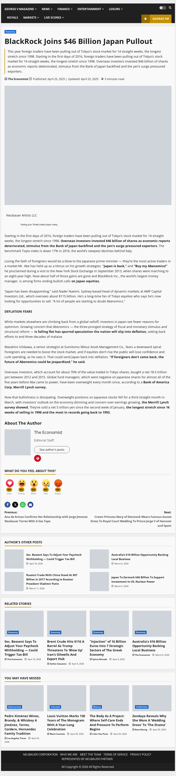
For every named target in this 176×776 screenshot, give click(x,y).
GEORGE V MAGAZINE (19, 9)
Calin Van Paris (100, 735)
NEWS (46, 9)
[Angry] (62, 486)
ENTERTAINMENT (89, 9)
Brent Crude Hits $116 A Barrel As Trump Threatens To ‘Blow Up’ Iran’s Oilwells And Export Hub (65, 652)
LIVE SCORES (52, 17)
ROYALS (12, 17)
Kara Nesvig (141, 731)
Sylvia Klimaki (99, 661)
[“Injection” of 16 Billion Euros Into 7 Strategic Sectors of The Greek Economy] (109, 625)
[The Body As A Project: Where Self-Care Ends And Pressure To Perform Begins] (109, 700)
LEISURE (114, 9)
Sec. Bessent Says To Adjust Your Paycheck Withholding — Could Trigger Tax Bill (14, 560)
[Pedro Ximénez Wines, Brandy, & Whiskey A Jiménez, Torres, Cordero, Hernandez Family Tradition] (24, 700)
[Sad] (49, 486)
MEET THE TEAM (90, 756)
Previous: (46, 518)
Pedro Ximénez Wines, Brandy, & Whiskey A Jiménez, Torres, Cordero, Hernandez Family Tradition (22, 726)
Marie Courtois (57, 735)
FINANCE (64, 9)
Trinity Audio (39, 224)
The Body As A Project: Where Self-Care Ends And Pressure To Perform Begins (109, 724)
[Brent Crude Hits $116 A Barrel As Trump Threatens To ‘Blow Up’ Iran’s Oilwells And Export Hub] (66, 625)
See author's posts (52, 450)
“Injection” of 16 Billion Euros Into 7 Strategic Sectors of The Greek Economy (108, 649)
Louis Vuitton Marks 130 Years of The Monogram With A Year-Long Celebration (66, 724)
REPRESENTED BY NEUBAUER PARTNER (87, 760)
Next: (129, 520)
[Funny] (23, 486)
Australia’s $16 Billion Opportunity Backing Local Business (99, 560)
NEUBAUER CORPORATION (40, 756)
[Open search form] (170, 7)
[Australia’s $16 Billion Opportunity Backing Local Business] (151, 625)
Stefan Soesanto (58, 665)
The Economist (18, 79)
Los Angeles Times (16, 740)
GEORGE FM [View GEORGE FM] (155, 19)
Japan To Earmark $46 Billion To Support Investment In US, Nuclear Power (99, 583)
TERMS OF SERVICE (115, 756)
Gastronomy (14, 708)
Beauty (97, 708)
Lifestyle (55, 708)
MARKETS (29, 17)
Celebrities (141, 708)
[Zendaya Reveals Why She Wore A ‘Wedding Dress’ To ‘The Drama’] (151, 700)
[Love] (10, 486)
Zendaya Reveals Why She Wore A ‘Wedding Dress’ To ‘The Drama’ (149, 722)
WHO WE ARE (69, 756)
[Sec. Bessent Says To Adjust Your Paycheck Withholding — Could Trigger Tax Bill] (24, 625)
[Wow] (36, 486)
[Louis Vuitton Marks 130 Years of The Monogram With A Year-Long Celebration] (66, 700)
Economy (10, 31)
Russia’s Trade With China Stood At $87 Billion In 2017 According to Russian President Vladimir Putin (14, 583)
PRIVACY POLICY (140, 756)
